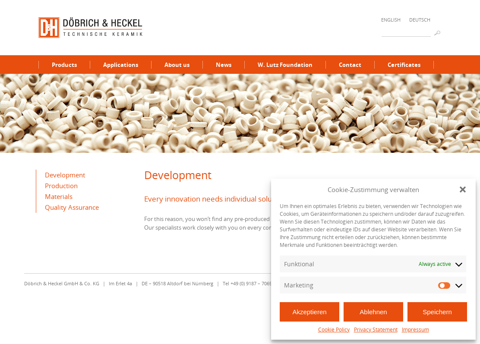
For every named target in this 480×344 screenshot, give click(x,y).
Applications (120, 65)
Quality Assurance (72, 207)
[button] (462, 189)
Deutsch (419, 19)
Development (65, 174)
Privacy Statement (376, 329)
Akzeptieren (309, 312)
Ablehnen (373, 312)
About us (176, 65)
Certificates (404, 65)
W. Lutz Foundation (285, 65)
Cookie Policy (334, 329)
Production (61, 185)
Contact (350, 65)
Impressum (415, 329)
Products (64, 65)
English (391, 19)
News (223, 65)
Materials (59, 196)
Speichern (437, 312)
